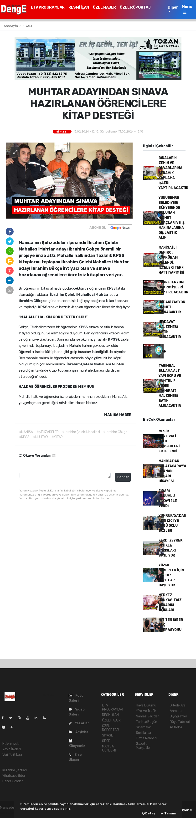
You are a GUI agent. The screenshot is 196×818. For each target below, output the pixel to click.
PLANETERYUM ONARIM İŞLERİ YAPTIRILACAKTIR (173, 287)
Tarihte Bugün (146, 722)
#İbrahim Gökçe (115, 432)
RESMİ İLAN (78, 7)
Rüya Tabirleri (180, 722)
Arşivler (78, 732)
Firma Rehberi (146, 738)
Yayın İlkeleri (11, 749)
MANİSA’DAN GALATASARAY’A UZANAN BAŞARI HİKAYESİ (172, 471)
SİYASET (29, 26)
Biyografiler (178, 716)
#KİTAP (57, 437)
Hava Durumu (146, 705)
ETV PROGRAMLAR (48, 7)
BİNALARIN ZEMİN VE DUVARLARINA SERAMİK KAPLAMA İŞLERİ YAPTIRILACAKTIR (173, 173)
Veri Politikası (12, 755)
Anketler (176, 711)
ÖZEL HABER (104, 7)
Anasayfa (11, 26)
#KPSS (24, 437)
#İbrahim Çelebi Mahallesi (81, 432)
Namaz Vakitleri (147, 716)
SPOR (106, 741)
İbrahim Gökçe (32, 301)
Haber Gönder (12, 781)
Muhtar (102, 294)
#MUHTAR (40, 437)
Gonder (123, 477)
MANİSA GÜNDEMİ (109, 748)
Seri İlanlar (143, 733)
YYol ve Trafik (146, 711)
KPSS (43, 307)
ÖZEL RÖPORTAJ (135, 7)
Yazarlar (79, 723)
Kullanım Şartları (14, 770)
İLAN (162, 351)
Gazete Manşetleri (143, 746)
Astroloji (176, 727)
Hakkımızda (11, 744)
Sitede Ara (178, 705)
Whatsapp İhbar (14, 776)
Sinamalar (143, 727)
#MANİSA (26, 432)
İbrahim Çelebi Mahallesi (72, 294)
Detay (148, 813)
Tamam (168, 813)
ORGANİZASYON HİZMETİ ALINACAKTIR (172, 307)
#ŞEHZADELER (47, 432)
